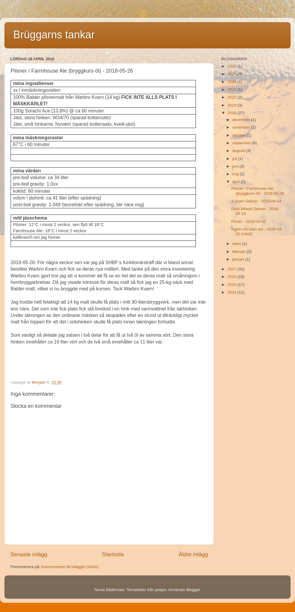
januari (238, 259)
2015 (232, 284)
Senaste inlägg (28, 554)
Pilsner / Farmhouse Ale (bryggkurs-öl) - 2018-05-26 (257, 190)
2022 (232, 97)
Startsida (113, 554)
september (242, 143)
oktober (239, 135)
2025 (232, 74)
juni (236, 166)
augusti (239, 150)
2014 (232, 292)
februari (239, 251)
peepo (160, 590)
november (241, 127)
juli (235, 158)
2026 (232, 66)
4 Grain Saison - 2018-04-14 (256, 201)
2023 (232, 89)
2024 (232, 82)
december (241, 119)
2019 (232, 105)
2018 (232, 113)
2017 (232, 269)
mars (237, 243)
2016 (232, 276)
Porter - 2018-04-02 (248, 221)
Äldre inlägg (193, 554)
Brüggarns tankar (54, 35)
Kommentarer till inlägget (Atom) (70, 566)
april (236, 181)
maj (236, 174)
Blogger (193, 590)
